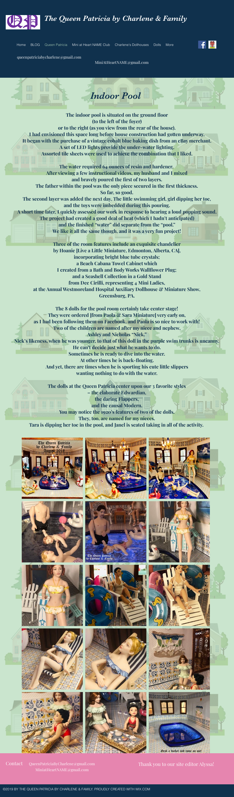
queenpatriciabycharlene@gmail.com (49, 57)
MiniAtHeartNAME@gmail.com (122, 62)
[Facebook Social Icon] (202, 45)
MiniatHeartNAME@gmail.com (62, 769)
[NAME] (212, 45)
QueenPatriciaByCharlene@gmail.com (62, 763)
